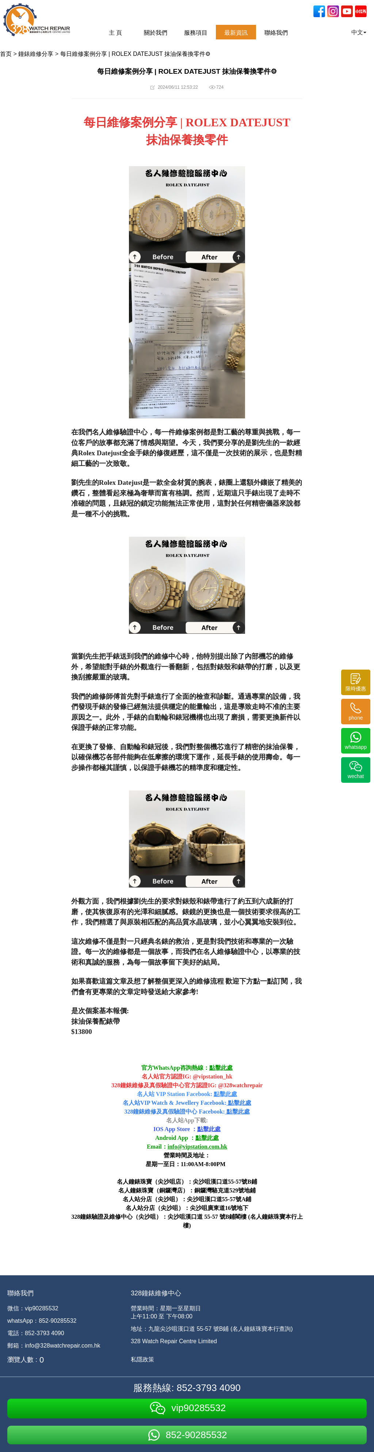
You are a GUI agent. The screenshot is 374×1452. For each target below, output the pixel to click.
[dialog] (360, 1437)
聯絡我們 (276, 33)
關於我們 (155, 33)
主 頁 (115, 33)
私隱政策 (142, 1359)
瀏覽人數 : (22, 1359)
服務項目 (195, 33)
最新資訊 (236, 33)
